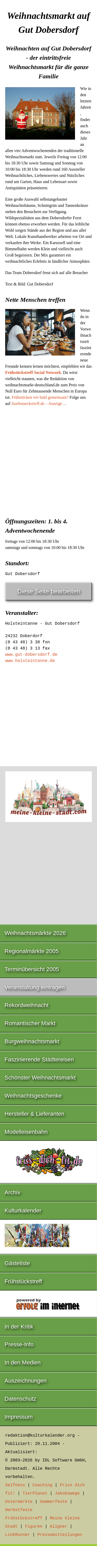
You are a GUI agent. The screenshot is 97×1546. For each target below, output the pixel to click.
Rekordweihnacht (27, 1005)
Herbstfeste (19, 1510)
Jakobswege (67, 1493)
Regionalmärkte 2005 (32, 951)
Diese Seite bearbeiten (48, 591)
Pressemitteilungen (60, 1535)
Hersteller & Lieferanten (34, 1114)
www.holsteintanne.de (30, 661)
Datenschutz (20, 1399)
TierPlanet (35, 1493)
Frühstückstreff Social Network (33, 372)
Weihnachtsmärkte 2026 (35, 933)
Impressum (19, 1417)
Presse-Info (19, 1344)
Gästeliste (17, 1263)
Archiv (12, 1192)
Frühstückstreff (23, 1281)
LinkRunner (17, 1535)
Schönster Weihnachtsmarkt (40, 1077)
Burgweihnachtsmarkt (32, 1041)
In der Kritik (19, 1326)
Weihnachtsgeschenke (33, 1095)
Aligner (58, 1526)
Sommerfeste (53, 1501)
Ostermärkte (19, 1501)
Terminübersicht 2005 (32, 969)
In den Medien (23, 1362)
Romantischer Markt (30, 1023)
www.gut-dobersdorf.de (31, 654)
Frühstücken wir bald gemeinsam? (40, 397)
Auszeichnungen (26, 1380)
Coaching (43, 1485)
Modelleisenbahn (26, 1132)
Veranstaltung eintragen (35, 987)
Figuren (33, 1526)
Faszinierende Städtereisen (39, 1059)
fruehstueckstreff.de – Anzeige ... (38, 403)
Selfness (15, 1485)
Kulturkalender (23, 1210)
